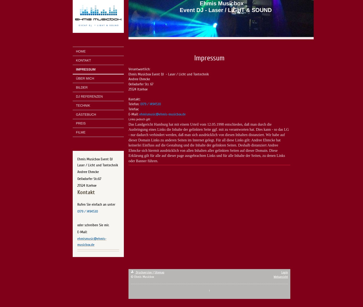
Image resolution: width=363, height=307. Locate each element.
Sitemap (159, 272)
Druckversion (142, 272)
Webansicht (281, 277)
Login (284, 272)
